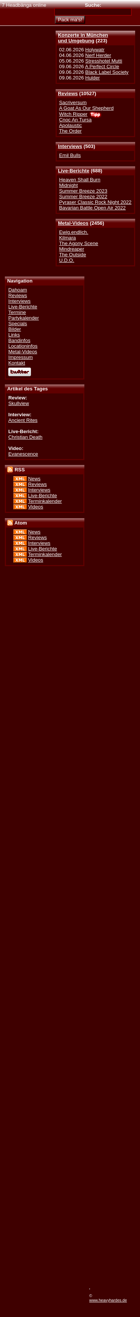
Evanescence (23, 454)
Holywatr (95, 49)
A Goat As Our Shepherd (86, 108)
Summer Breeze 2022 (83, 196)
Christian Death (25, 437)
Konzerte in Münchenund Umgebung (83, 37)
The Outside (72, 254)
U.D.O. (66, 260)
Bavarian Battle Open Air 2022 (92, 208)
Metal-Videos (73, 223)
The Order (70, 131)
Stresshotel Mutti (103, 61)
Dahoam (17, 290)
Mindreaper (71, 249)
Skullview (18, 403)
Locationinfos (22, 346)
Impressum (20, 357)
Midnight (68, 185)
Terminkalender (45, 501)
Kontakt (16, 363)
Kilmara (67, 238)
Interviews (70, 146)
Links (14, 335)
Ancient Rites (22, 420)
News (34, 478)
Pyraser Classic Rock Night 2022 (95, 202)
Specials (17, 323)
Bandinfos (19, 340)
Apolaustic (70, 125)
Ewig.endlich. (73, 232)
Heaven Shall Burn (79, 179)
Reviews (68, 93)
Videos (35, 507)
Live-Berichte (73, 170)
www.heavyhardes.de (108, 1300)
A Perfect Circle (102, 66)
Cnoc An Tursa (75, 120)
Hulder (92, 78)
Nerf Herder (98, 55)
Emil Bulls (70, 155)
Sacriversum (73, 102)
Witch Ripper (73, 114)
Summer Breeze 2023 (83, 191)
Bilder (14, 329)
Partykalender (23, 318)
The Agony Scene (78, 243)
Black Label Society (106, 72)
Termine (17, 312)
